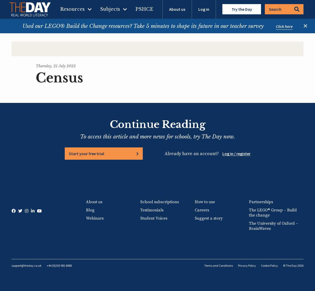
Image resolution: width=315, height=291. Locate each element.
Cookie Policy (269, 265)
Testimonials (152, 210)
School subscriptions (159, 201)
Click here (284, 26)
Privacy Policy (247, 265)
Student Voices (153, 218)
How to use (205, 201)
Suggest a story (209, 218)
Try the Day (242, 9)
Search (284, 9)
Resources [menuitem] (72, 9)
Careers (202, 210)
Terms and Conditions (218, 265)
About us (177, 9)
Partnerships (261, 201)
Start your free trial (86, 153)
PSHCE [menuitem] (144, 9)
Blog (90, 210)
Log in (203, 9)
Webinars (95, 218)
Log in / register (236, 153)
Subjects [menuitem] (110, 9)
